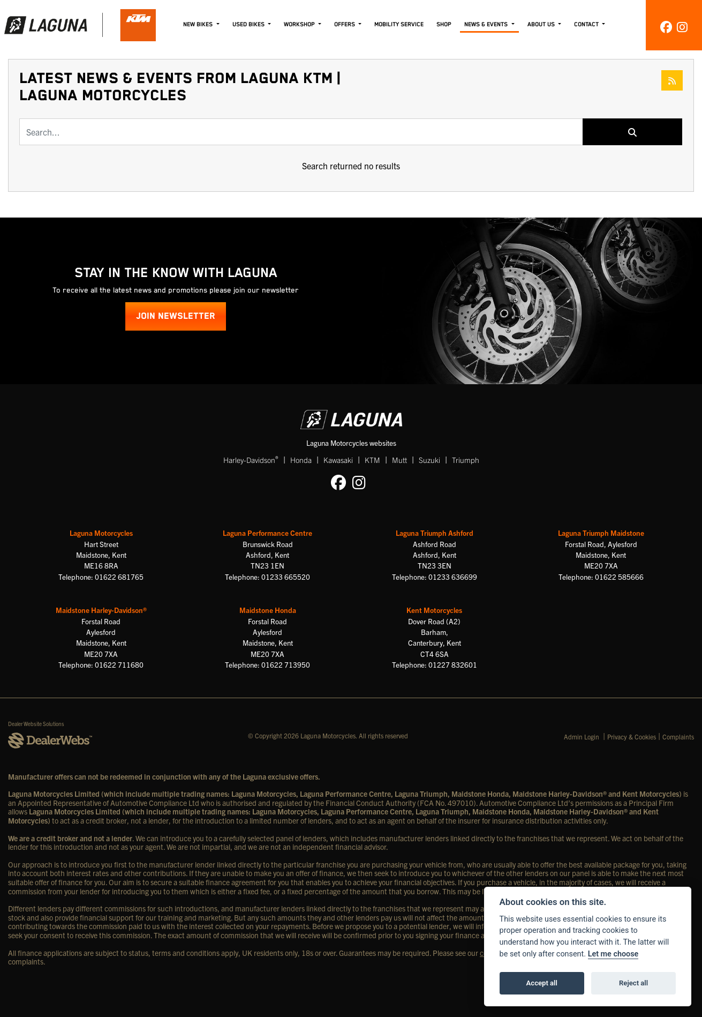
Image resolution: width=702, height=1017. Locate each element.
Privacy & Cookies (631, 736)
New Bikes (198, 24)
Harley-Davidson (250, 459)
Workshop (300, 24)
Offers (345, 24)
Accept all (541, 983)
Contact (587, 24)
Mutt (399, 460)
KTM (372, 460)
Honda (301, 460)
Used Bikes (249, 24)
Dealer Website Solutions (36, 723)
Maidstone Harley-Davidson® (101, 610)
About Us (541, 24)
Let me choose (613, 954)
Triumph (465, 460)
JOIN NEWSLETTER (175, 316)
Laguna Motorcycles (101, 532)
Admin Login (581, 736)
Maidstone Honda (267, 610)
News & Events (486, 24)
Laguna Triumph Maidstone (601, 532)
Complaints (678, 736)
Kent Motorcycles (434, 610)
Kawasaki (338, 460)
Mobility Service (399, 24)
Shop (443, 24)
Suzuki (429, 460)
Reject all (633, 983)
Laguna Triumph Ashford (434, 532)
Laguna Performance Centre (267, 532)
